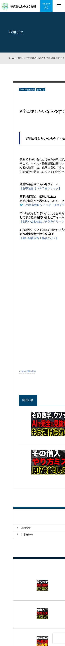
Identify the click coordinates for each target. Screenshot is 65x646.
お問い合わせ (46, 4)
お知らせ (19, 58)
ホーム (11, 58)
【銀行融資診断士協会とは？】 (39, 238)
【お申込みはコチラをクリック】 (40, 188)
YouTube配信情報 (27, 89)
